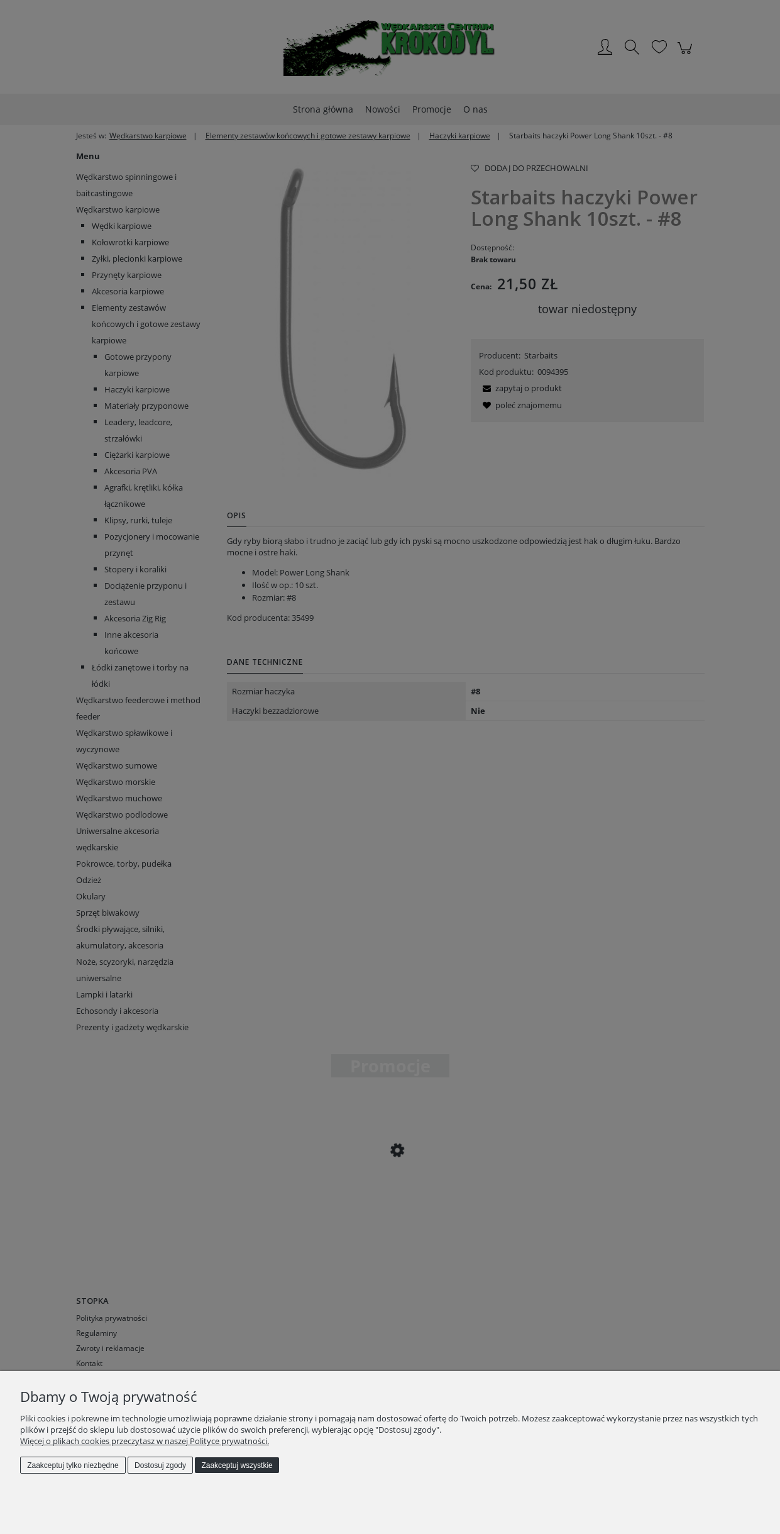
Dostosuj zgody (160, 1465)
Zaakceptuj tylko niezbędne (72, 1465)
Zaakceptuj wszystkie (236, 1465)
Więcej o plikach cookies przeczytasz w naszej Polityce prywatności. (144, 1441)
